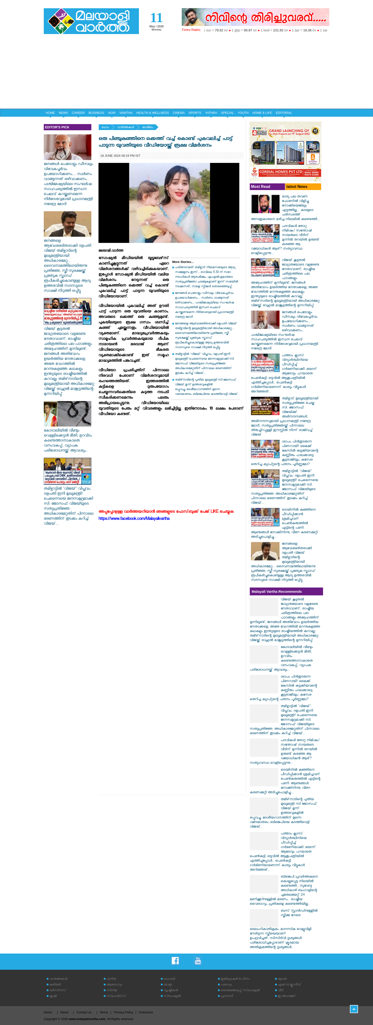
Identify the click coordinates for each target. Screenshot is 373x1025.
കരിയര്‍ (55, 985)
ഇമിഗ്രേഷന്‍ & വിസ (235, 979)
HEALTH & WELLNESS (152, 113)
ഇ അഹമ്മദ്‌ (286, 996)
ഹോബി (169, 979)
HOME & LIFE (262, 113)
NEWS (63, 113)
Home (48, 1012)
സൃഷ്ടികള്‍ (171, 991)
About (64, 1012)
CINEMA (179, 113)
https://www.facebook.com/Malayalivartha (133, 520)
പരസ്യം (226, 985)
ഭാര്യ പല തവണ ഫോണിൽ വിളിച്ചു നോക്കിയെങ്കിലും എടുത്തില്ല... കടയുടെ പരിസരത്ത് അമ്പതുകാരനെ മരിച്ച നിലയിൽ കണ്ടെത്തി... (285, 208)
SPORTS (195, 113)
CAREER (78, 113)
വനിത (111, 979)
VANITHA (126, 113)
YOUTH (243, 113)
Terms (104, 1012)
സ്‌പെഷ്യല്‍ (172, 996)
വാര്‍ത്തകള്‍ (125, 128)
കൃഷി (53, 996)
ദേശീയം (147, 128)
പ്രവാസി (227, 996)
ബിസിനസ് (57, 991)
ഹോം (105, 128)
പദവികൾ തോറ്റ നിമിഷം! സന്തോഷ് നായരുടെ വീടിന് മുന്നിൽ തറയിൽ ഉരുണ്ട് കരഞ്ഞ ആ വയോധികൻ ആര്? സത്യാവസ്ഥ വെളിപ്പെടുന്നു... (285, 240)
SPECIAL (227, 113)
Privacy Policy (123, 1012)
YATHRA (211, 113)
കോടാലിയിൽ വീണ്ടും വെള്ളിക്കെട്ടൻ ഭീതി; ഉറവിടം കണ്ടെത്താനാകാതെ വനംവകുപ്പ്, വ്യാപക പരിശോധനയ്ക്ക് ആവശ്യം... (68, 438)
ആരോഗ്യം (114, 985)
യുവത (282, 979)
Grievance (146, 1012)
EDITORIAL (284, 113)
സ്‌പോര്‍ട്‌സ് (116, 996)
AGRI (112, 113)
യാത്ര (168, 985)
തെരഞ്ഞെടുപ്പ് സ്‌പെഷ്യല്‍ (240, 991)
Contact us (84, 1012)
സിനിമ (112, 991)
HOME (50, 113)
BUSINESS (96, 113)
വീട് (281, 991)
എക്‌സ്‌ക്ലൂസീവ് (289, 985)
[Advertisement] (186, 73)
